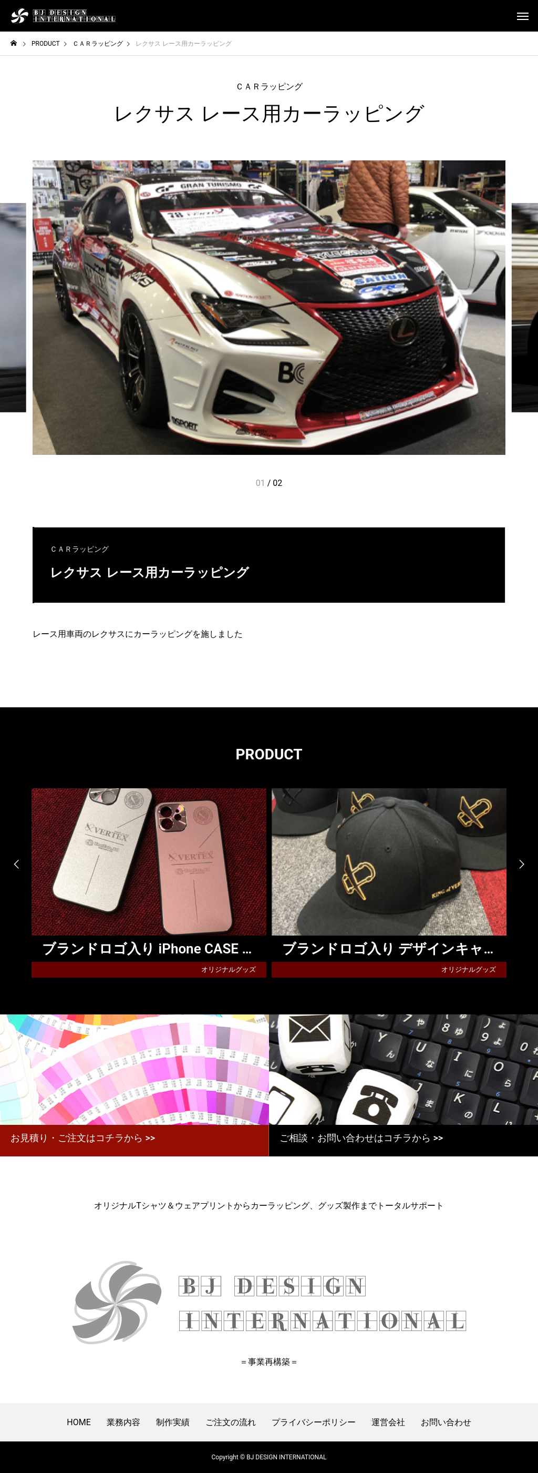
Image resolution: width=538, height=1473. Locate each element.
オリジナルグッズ (228, 969)
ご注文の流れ (230, 1422)
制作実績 (173, 1422)
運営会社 (388, 1422)
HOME (78, 1422)
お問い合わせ (446, 1422)
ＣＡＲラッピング (269, 87)
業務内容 (123, 1422)
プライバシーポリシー (314, 1422)
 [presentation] (522, 864)
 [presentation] (16, 864)
